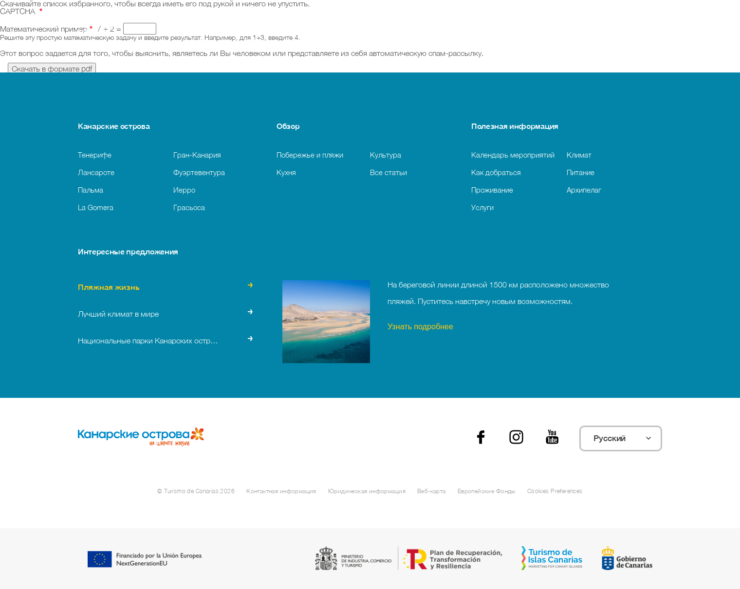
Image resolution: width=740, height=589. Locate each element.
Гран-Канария (197, 154)
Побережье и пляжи (310, 154)
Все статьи (388, 172)
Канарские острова (114, 126)
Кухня (286, 172)
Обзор (288, 126)
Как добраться (496, 172)
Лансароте (96, 172)
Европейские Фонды (487, 491)
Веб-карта (431, 491)
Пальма (90, 189)
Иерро (184, 189)
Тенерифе (94, 154)
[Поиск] (303, 29)
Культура (385, 154)
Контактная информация (281, 491)
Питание (580, 172)
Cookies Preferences (555, 491)
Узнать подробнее (420, 328)
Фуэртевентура (199, 172)
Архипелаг (584, 189)
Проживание (492, 189)
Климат (579, 154)
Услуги (482, 207)
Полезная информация (514, 126)
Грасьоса (189, 207)
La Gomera (95, 207)
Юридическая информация (367, 491)
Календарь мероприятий (513, 154)
